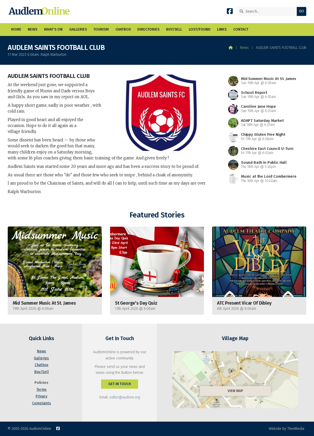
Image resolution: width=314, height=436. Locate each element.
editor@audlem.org (125, 397)
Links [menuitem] (222, 29)
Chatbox (41, 365)
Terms (41, 389)
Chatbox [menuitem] (123, 29)
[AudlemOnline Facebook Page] (230, 12)
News (244, 48)
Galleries (41, 358)
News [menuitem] (32, 29)
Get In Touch (119, 384)
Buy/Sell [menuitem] (174, 29)
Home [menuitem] (16, 29)
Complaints (41, 403)
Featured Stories (157, 215)
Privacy (41, 396)
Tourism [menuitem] (101, 29)
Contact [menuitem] (240, 29)
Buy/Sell (41, 372)
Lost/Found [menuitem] (200, 29)
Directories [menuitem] (148, 29)
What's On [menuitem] (53, 29)
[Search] (268, 11)
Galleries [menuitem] (78, 29)
